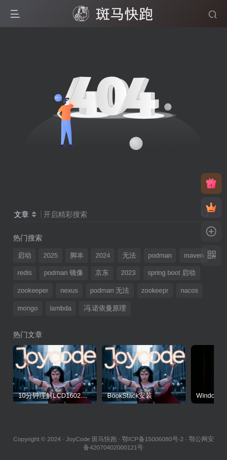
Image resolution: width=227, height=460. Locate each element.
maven (194, 255)
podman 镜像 (63, 273)
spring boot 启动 (171, 273)
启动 (24, 255)
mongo (28, 308)
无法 (129, 255)
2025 (50, 255)
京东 (102, 273)
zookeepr (154, 290)
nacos (189, 290)
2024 (103, 255)
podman (160, 255)
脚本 (77, 255)
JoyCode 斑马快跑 (91, 438)
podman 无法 (109, 290)
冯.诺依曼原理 (105, 308)
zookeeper (33, 290)
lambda (60, 308)
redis (25, 273)
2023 (128, 273)
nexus (69, 290)
